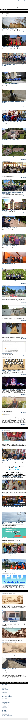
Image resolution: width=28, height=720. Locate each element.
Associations (5, 340)
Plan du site (26, 0)
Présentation (4, 693)
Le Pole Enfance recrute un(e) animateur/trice (12, 476)
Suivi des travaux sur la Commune (9, 668)
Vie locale (4, 285)
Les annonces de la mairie (7, 179)
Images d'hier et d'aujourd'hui (8, 639)
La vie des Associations (7, 353)
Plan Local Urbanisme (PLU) (7, 573)
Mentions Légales (20, 0)
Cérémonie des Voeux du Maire (8, 263)
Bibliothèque (5, 357)
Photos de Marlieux (6, 627)
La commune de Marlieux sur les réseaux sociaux (12, 506)
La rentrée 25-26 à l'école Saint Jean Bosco (11, 46)
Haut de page (24, 719)
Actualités (5, 322)
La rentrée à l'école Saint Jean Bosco (10, 28)
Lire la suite (23, 31)
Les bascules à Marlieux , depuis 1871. (10, 621)
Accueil (2, 719)
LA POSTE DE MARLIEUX (6, 605)
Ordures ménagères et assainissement (8, 701)
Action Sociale (4, 711)
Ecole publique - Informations (7, 708)
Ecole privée (5, 15)
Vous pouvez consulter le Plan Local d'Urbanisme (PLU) (13, 585)
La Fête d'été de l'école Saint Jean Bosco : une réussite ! (13, 389)
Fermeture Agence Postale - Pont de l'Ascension (12, 491)
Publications (5, 542)
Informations (4, 703)
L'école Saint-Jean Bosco (7, 415)
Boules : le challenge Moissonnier (9, 227)
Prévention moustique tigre (8, 539)
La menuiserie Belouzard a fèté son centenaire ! (12, 280)
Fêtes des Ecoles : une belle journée (9, 298)
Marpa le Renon (5, 689)
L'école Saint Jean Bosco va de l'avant (10, 317)
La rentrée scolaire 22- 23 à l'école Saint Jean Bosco (13, 156)
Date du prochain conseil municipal (9, 553)
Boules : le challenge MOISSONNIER (9, 245)
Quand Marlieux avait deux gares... (9, 653)
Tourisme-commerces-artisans (7, 687)
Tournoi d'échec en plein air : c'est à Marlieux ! (12, 121)
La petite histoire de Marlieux (7, 268)
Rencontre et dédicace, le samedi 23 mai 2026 (11, 370)
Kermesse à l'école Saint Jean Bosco (9, 210)
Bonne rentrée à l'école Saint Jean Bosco (10, 139)
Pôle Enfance (5, 464)
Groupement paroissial (6, 702)
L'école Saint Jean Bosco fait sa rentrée (10, 83)
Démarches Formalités (6, 695)
